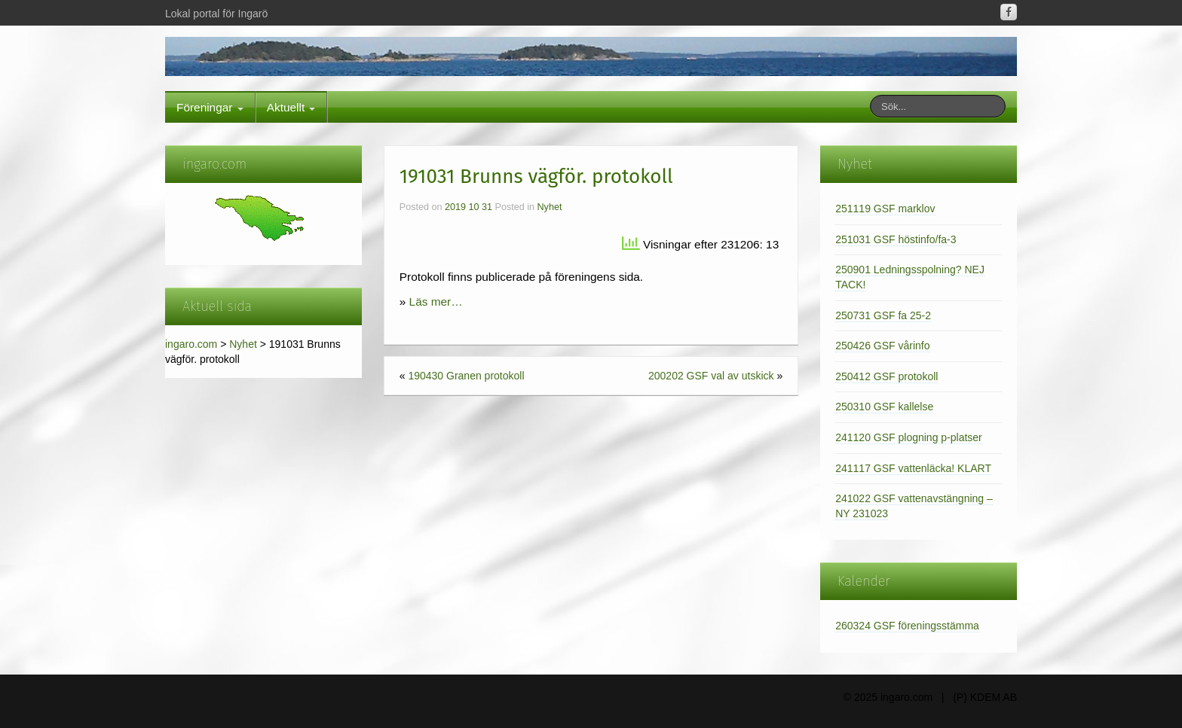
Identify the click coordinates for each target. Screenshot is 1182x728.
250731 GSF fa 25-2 (883, 315)
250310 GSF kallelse (884, 407)
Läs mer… (436, 301)
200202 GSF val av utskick (711, 376)
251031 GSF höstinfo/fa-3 (895, 239)
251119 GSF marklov (885, 209)
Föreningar (209, 107)
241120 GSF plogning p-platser (908, 437)
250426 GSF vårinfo (882, 346)
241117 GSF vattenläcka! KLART (913, 468)
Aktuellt (291, 107)
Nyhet (243, 344)
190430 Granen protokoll (466, 376)
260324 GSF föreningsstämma (907, 626)
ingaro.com (191, 344)
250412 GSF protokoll (886, 376)
